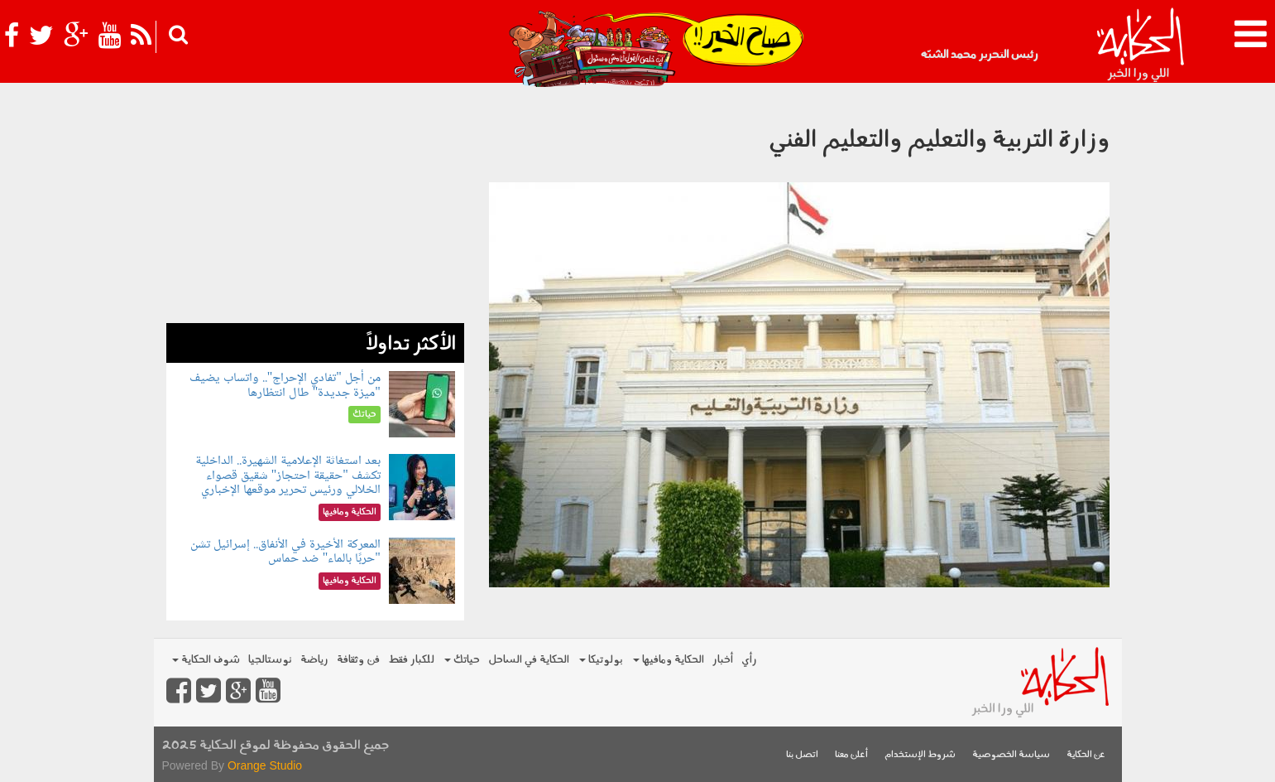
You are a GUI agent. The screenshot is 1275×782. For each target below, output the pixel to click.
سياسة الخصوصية (1011, 755)
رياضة (314, 660)
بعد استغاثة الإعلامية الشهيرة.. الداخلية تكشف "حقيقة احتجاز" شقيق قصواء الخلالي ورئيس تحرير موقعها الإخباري (288, 475)
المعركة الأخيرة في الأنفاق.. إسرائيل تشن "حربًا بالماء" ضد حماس (285, 552)
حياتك (462, 660)
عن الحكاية (1085, 755)
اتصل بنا (802, 755)
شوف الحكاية (206, 660)
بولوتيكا (601, 660)
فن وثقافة (358, 660)
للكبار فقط (411, 660)
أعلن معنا (851, 755)
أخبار (722, 660)
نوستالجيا (270, 660)
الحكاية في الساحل (528, 660)
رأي (749, 660)
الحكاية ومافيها (668, 660)
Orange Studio (265, 765)
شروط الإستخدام (920, 755)
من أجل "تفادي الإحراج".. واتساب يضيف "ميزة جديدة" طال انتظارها (285, 385)
